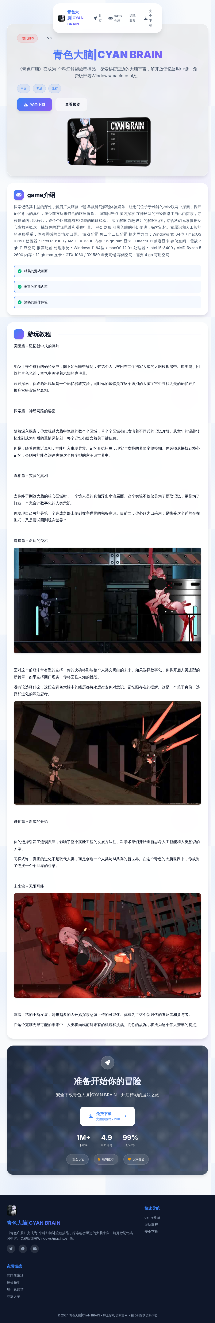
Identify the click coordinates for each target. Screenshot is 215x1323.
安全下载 (151, 1232)
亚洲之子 (13, 1296)
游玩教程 (151, 1224)
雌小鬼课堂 (15, 1289)
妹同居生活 (15, 1275)
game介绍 (152, 1217)
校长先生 (13, 1282)
